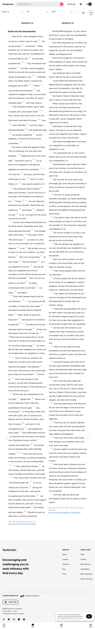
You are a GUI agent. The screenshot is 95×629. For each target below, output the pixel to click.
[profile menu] (88, 4)
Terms (15, 611)
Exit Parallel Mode (90, 12)
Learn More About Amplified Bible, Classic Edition (64, 512)
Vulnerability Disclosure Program (13, 613)
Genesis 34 (12, 11)
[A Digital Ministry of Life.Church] (47, 594)
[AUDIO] (77, 12)
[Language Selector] (81, 4)
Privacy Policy (7, 611)
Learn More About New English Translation (22, 524)
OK (89, 616)
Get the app (71, 4)
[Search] (37, 4)
